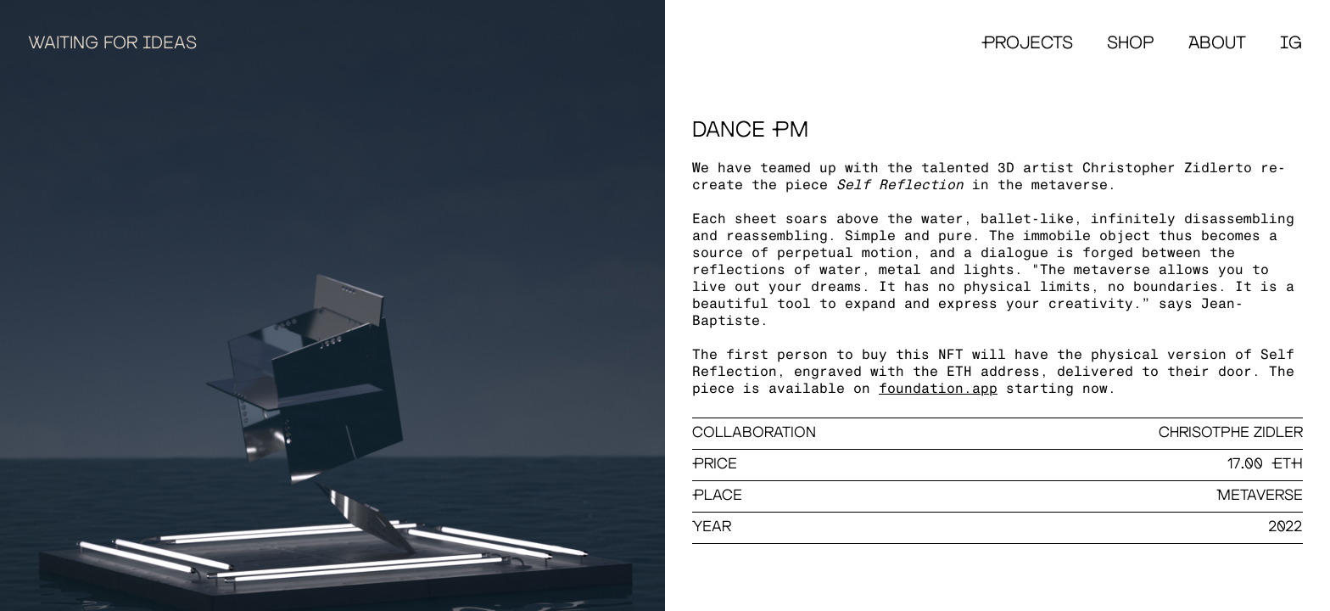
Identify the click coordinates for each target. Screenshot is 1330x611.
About (1217, 43)
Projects (1027, 43)
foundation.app (938, 388)
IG (1291, 43)
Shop (1130, 43)
